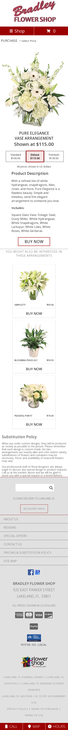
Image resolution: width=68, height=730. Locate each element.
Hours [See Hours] (56, 726)
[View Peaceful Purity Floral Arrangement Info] (34, 395)
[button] (34, 638)
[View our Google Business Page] (37, 574)
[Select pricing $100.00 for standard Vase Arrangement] (16, 156)
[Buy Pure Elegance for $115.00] (34, 241)
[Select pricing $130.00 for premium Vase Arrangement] (53, 156)
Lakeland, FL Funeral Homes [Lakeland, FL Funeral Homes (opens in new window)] (24, 677)
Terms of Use (34, 715)
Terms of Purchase (45, 709)
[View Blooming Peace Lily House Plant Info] (34, 339)
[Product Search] (34, 488)
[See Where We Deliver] (34, 508)
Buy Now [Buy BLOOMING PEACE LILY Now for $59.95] (34, 369)
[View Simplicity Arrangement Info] (34, 284)
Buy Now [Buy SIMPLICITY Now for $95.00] (34, 313)
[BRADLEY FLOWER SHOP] (34, 21)
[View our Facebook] (31, 574)
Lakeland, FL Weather (17, 696)
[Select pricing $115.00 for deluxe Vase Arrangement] (35, 156)
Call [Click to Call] (11, 726)
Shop (17, 31)
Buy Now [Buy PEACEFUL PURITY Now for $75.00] (34, 424)
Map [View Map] (34, 726)
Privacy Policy (17, 709)
